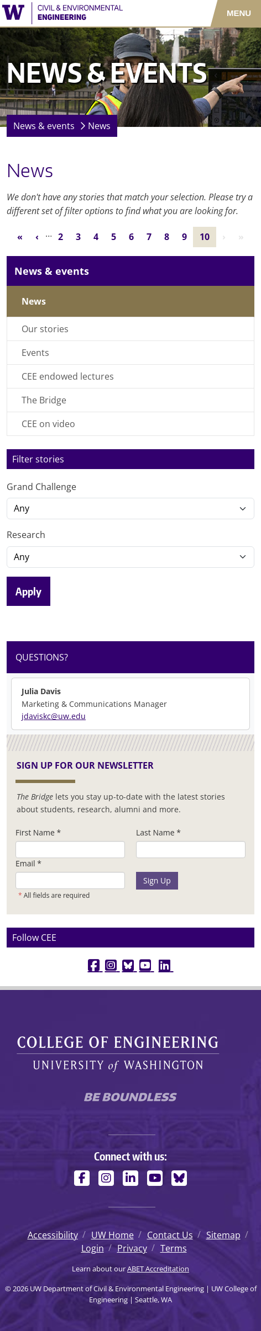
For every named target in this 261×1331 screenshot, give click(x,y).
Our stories (45, 329)
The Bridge (44, 400)
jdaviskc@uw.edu (54, 716)
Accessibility (53, 1235)
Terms (173, 1248)
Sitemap (223, 1235)
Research (26, 535)
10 (207, 236)
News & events (44, 126)
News (99, 126)
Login (92, 1248)
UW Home (112, 1235)
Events (35, 353)
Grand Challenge (41, 487)
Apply (28, 591)
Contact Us (170, 1235)
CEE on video (48, 424)
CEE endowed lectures (68, 376)
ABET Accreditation (158, 1269)
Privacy (132, 1248)
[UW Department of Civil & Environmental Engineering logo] (76, 13)
